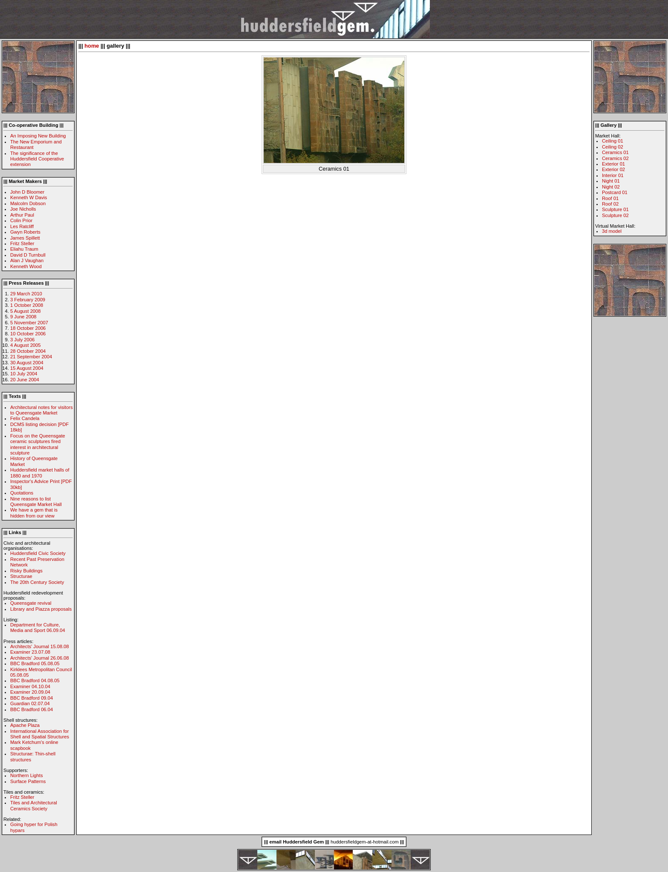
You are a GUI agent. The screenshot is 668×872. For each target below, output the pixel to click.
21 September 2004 (31, 356)
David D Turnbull (28, 254)
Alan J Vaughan (26, 260)
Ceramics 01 (615, 152)
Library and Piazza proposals (41, 609)
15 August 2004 (26, 368)
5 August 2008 (25, 311)
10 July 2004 (23, 373)
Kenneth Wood (26, 266)
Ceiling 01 (612, 140)
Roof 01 (610, 198)
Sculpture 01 (615, 209)
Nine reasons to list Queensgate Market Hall (36, 501)
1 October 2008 (26, 305)
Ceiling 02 (612, 146)
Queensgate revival (30, 603)
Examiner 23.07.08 (30, 652)
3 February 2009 (27, 299)
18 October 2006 (28, 328)
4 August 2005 (25, 345)
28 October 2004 (28, 351)
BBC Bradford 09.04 (31, 697)
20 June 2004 (24, 379)
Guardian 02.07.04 (30, 703)
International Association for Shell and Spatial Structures (39, 734)
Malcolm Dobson (28, 203)
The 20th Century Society (37, 582)
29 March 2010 (26, 293)
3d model (612, 231)
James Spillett (25, 237)
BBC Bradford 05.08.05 (35, 663)
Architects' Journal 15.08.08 (39, 646)
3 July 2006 (22, 339)
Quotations (21, 492)
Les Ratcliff (22, 226)
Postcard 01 (615, 192)
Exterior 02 (613, 169)
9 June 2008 (23, 316)
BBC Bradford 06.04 (31, 709)
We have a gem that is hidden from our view (34, 512)
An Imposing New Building (38, 135)
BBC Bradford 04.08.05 (35, 680)
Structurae (21, 576)
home (91, 46)
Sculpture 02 (615, 215)
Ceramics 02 (615, 158)
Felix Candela (24, 418)
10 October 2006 (28, 333)
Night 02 (611, 186)
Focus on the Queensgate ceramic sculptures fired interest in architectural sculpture (37, 444)
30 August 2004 (26, 362)
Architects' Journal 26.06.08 (39, 657)
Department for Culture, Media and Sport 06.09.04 (37, 627)
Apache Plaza (25, 725)
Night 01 (611, 180)
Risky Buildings (26, 570)
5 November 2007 (29, 322)
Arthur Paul (22, 214)
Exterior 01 (613, 163)
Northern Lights (26, 775)
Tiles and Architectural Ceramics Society (33, 805)
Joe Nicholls (23, 209)
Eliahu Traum (24, 249)
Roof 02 (610, 203)
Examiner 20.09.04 (30, 692)
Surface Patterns (28, 781)
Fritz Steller (22, 243)
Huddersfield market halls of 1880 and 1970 (39, 472)
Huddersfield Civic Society (38, 553)
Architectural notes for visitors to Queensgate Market (41, 410)
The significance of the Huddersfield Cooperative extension (37, 159)
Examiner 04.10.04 (30, 686)
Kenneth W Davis (28, 197)
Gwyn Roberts (25, 231)
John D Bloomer (27, 191)
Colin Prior (21, 220)
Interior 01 (612, 175)
